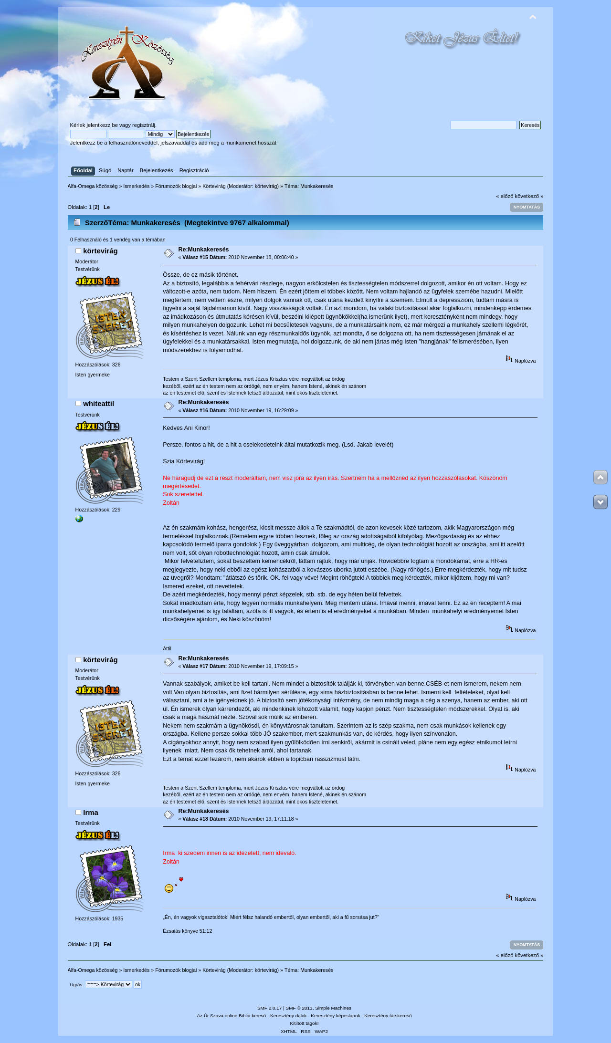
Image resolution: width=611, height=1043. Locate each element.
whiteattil (98, 403)
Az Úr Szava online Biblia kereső (231, 1015)
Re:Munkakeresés (204, 249)
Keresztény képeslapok (335, 1015)
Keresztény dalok (288, 1015)
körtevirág (266, 186)
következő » (529, 196)
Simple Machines (333, 1008)
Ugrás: (77, 984)
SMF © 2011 (299, 1008)
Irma (90, 812)
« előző (504, 196)
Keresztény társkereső (387, 1015)
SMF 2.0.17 (269, 1008)
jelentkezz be (102, 125)
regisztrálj (143, 125)
